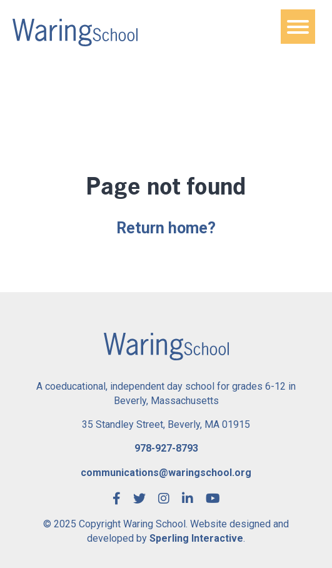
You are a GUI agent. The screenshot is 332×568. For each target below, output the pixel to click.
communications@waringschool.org (166, 473)
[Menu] (298, 26)
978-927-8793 (166, 448)
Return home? (166, 228)
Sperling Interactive (196, 538)
